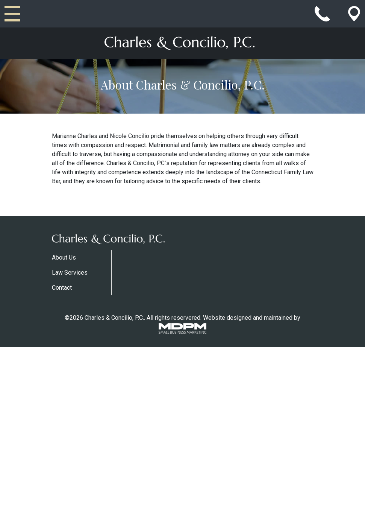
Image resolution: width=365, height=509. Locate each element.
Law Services (70, 272)
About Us (64, 257)
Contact (62, 287)
